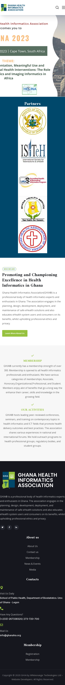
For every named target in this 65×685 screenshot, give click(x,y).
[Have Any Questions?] (1, 608)
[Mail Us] (1, 624)
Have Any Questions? (11, 614)
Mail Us (4, 631)
